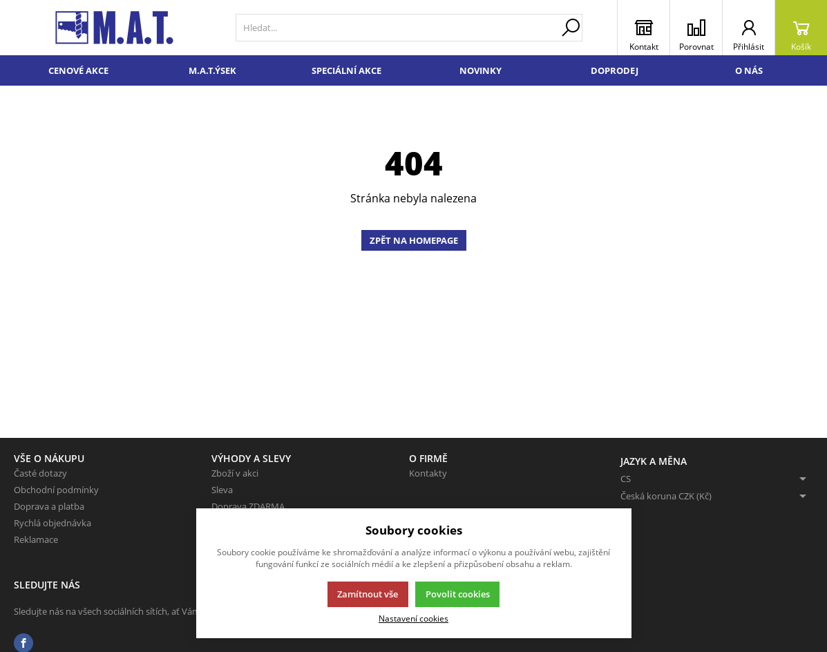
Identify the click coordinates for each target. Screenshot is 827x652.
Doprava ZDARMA (248, 506)
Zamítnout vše (367, 594)
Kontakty (428, 473)
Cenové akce (78, 70)
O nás (749, 70)
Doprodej (614, 70)
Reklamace (36, 539)
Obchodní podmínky (56, 489)
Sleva (222, 489)
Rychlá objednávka (52, 523)
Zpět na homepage (414, 240)
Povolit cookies (458, 594)
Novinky (480, 70)
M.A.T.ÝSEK (212, 70)
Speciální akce (346, 70)
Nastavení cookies (413, 618)
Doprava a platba (49, 506)
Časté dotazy (40, 473)
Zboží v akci (234, 473)
